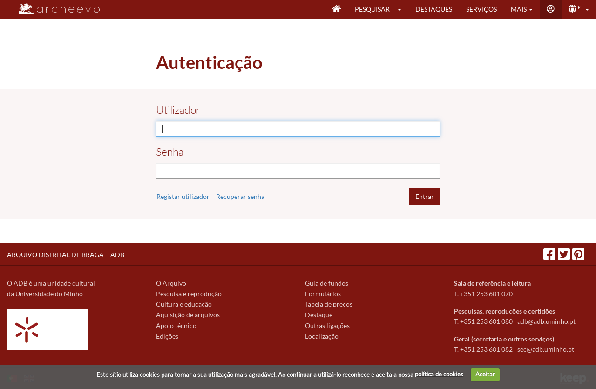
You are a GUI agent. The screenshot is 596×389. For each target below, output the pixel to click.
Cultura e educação (184, 304)
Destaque (318, 315)
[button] (402, 9)
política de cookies (439, 374)
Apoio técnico (176, 325)
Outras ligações (327, 325)
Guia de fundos (326, 283)
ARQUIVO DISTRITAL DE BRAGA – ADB (65, 255)
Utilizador (178, 109)
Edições (167, 336)
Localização (322, 336)
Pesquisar (372, 9)
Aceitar (485, 374)
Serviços (481, 9)
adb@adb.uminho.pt (546, 321)
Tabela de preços (328, 304)
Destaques (433, 9)
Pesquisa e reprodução (189, 294)
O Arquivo (171, 283)
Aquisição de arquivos (188, 315)
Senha (169, 151)
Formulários (323, 294)
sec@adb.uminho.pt (545, 349)
